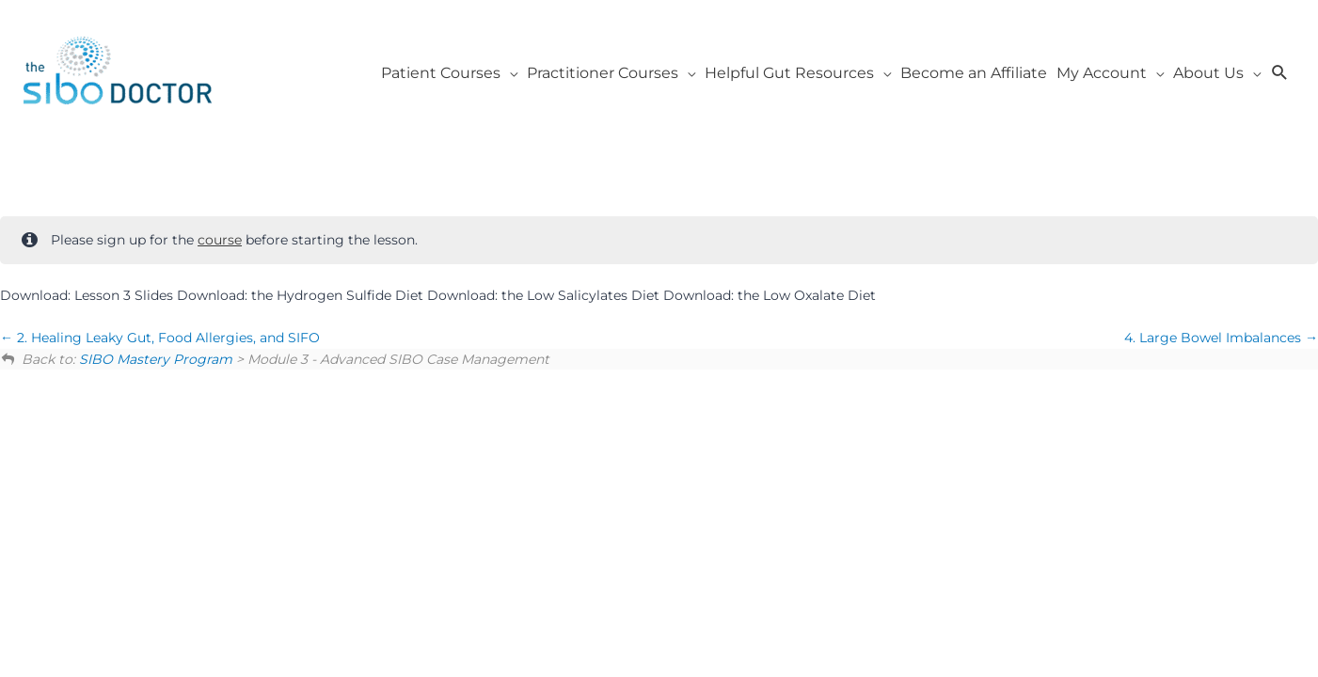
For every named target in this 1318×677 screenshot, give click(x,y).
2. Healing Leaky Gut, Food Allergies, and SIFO (160, 337)
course (220, 239)
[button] (1280, 73)
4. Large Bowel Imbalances (1221, 337)
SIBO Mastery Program (155, 359)
